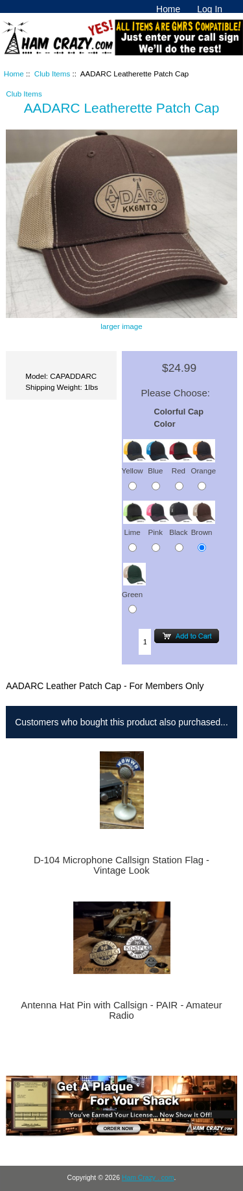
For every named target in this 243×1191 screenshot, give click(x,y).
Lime (134, 526)
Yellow (134, 464)
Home (168, 9)
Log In (209, 9)
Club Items (52, 73)
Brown (203, 526)
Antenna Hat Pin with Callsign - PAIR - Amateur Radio (121, 1010)
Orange (203, 464)
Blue (157, 464)
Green (134, 587)
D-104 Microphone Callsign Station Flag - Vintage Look (121, 865)
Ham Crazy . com (148, 1177)
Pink (157, 526)
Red (180, 464)
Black (180, 526)
